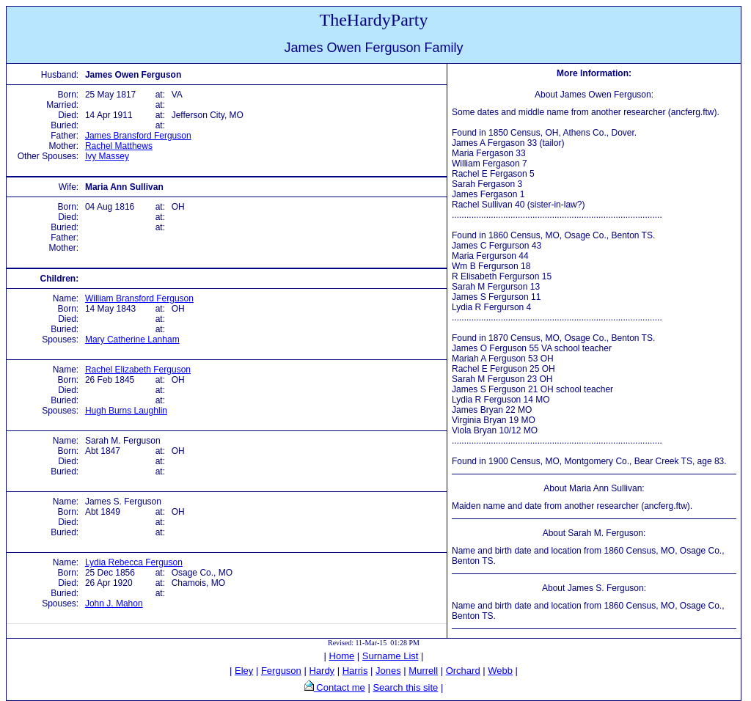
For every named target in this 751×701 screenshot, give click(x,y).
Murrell (423, 670)
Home (342, 655)
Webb (500, 670)
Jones (388, 670)
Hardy (321, 670)
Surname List (390, 655)
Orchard (463, 670)
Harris (355, 670)
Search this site (405, 687)
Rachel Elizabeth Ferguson (138, 369)
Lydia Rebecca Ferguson (134, 562)
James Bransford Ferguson (138, 136)
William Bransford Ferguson (139, 298)
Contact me (339, 687)
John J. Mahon (114, 603)
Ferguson (281, 670)
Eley (244, 670)
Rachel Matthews (119, 146)
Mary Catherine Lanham (132, 339)
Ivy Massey (107, 156)
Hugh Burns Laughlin (126, 410)
